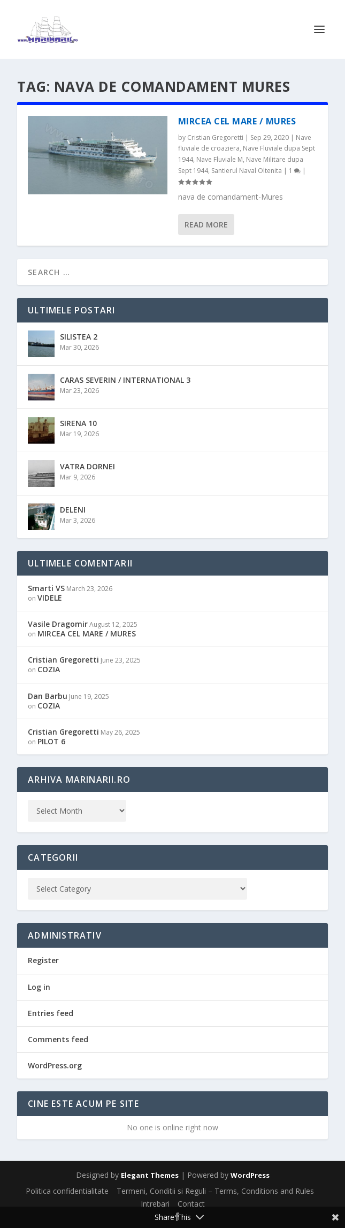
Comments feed (58, 1039)
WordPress (250, 1175)
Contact (191, 1204)
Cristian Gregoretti (215, 137)
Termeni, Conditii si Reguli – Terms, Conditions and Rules (215, 1191)
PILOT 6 (51, 741)
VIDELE (49, 598)
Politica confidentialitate (67, 1191)
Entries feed (50, 1013)
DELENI (73, 510)
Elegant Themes (150, 1175)
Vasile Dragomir (58, 624)
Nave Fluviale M (219, 159)
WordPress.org (55, 1065)
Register (43, 960)
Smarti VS (46, 588)
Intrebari (155, 1204)
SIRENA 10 (78, 423)
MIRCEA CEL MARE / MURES (237, 121)
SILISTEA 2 (78, 337)
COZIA (48, 669)
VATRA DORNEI (87, 466)
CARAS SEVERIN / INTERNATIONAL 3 (125, 380)
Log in (39, 987)
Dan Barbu (47, 696)
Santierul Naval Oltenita (246, 170)
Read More (206, 224)
